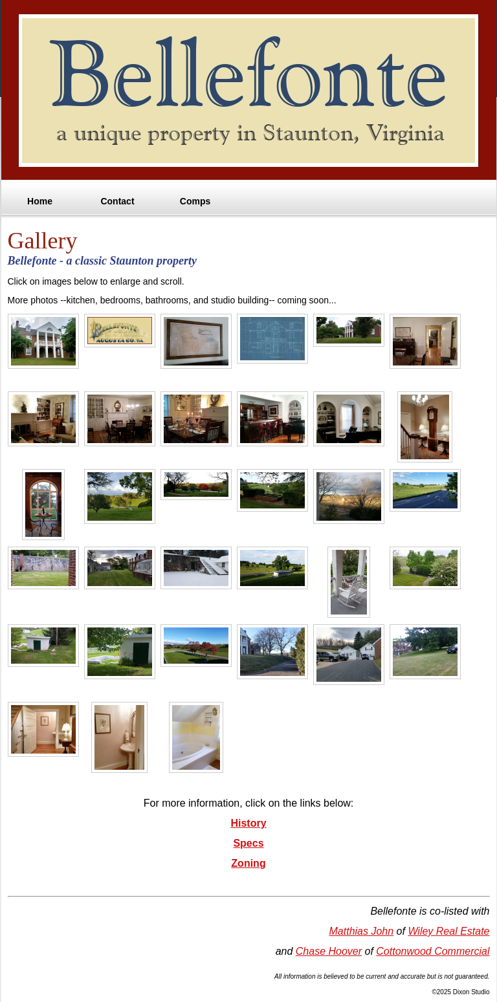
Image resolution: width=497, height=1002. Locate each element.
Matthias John (361, 931)
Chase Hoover (329, 951)
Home (39, 201)
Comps (195, 201)
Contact (117, 201)
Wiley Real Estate (448, 931)
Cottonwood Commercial (432, 951)
